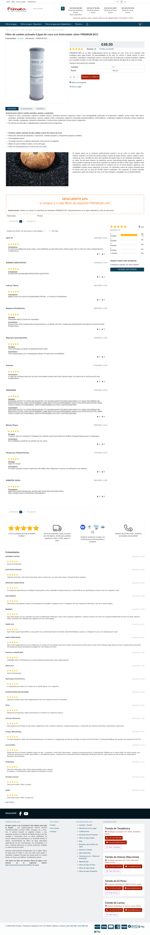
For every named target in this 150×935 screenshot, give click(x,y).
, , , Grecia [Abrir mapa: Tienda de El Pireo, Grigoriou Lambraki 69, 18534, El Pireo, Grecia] (124, 884)
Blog (13, 2)
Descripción (12, 109)
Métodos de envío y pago (87, 828)
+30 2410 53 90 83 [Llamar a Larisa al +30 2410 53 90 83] (114, 910)
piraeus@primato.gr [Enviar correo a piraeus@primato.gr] (133, 888)
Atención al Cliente (85, 850)
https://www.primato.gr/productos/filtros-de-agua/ (22, 865)
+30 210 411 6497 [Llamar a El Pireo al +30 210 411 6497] (113, 888)
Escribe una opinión (106, 49)
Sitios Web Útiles (85, 853)
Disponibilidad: (10, 38)
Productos (15, 30)
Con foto (55, 231)
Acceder (53, 825)
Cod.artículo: (30, 38)
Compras (53, 831)
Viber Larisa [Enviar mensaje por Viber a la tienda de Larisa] (111, 914)
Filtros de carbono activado (54, 30)
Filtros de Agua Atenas (87, 868)
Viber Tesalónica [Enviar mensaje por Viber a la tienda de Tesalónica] (113, 847)
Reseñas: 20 (91, 49)
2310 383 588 (71, 926)
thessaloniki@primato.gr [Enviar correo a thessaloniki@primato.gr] (116, 842)
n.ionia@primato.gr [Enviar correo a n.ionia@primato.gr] (133, 866)
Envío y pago (21, 2)
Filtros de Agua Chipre (86, 838)
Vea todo (9, 802)
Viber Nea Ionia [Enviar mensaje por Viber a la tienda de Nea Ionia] (113, 871)
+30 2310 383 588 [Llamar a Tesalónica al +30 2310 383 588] (113, 838)
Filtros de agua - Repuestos (31, 30)
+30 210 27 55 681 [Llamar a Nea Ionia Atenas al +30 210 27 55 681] (114, 866)
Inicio (8, 2)
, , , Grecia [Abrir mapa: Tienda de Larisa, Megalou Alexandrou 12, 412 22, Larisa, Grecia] (124, 906)
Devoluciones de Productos (88, 835)
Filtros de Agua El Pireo (87, 865)
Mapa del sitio (84, 861)
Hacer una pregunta (77, 82)
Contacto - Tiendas (85, 825)
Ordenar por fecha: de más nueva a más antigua (25, 231)
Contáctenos (31, 2)
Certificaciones (84, 831)
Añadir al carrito (90, 77)
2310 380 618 (83, 926)
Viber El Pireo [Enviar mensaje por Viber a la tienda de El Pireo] (112, 893)
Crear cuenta (54, 828)
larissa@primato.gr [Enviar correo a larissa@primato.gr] (133, 910)
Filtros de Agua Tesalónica (88, 871)
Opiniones (40, 109)
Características (26, 109)
